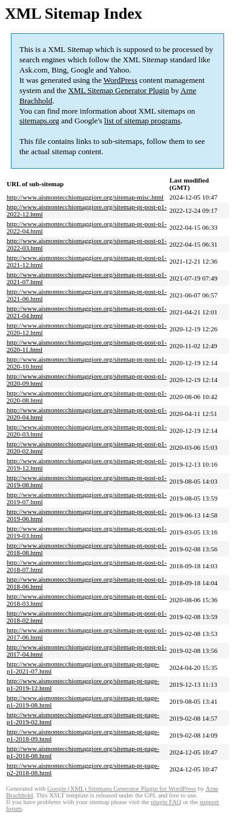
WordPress (120, 80)
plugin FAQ (166, 802)
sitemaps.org (39, 120)
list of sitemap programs (142, 120)
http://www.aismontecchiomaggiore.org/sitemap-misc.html (85, 197)
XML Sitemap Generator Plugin (119, 90)
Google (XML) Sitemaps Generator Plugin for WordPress (121, 788)
